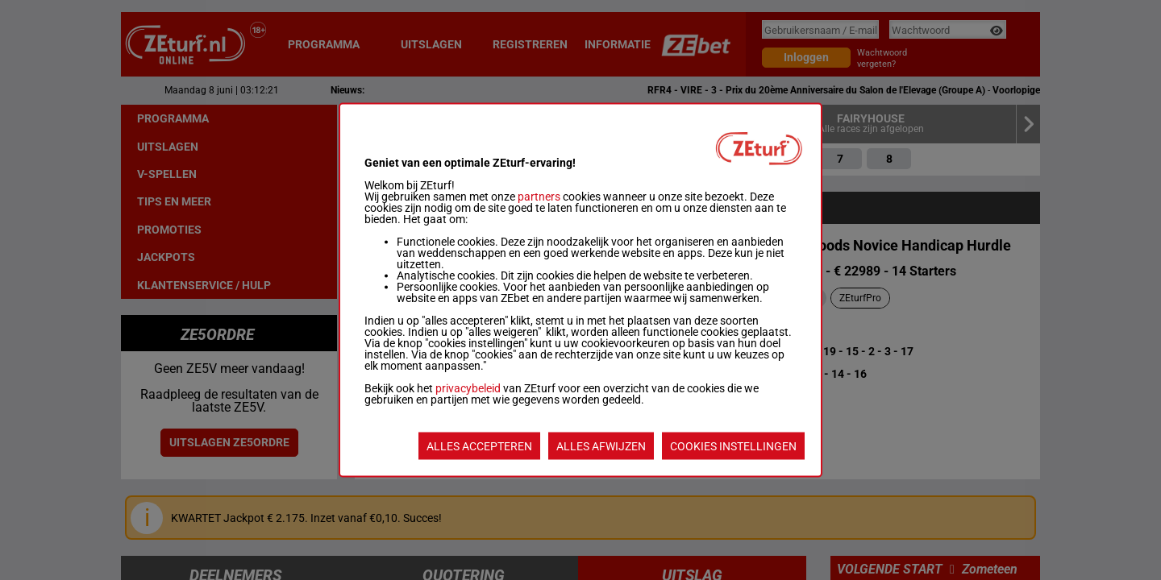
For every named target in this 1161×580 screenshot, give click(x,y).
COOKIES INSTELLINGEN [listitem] (733, 446)
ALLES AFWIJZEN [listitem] (601, 446)
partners (539, 196)
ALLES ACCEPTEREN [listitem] (479, 446)
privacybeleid (468, 388)
